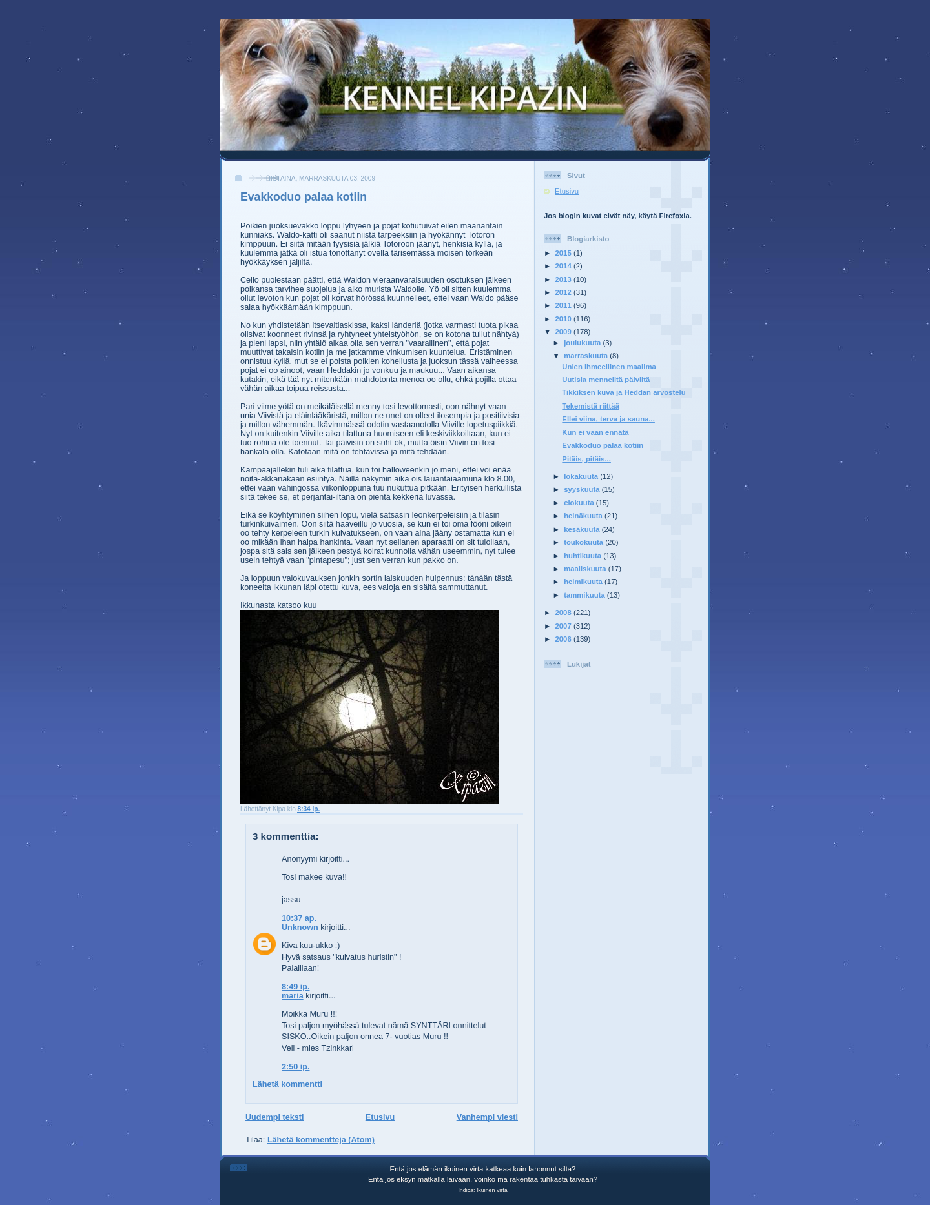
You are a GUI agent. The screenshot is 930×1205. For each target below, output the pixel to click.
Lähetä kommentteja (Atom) (321, 1139)
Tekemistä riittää (590, 406)
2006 (564, 639)
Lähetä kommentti (287, 1084)
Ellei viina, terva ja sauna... (608, 419)
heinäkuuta (584, 516)
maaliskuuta (586, 568)
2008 (564, 612)
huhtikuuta (583, 556)
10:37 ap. (299, 918)
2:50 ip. (295, 1066)
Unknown (300, 927)
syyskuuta (583, 489)
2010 (564, 319)
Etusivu (380, 1117)
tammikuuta (585, 595)
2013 (564, 279)
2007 (564, 626)
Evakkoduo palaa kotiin (303, 196)
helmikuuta (584, 581)
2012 (564, 292)
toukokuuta (584, 542)
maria (293, 995)
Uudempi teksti (274, 1117)
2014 (564, 266)
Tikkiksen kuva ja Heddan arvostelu (623, 392)
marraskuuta (587, 355)
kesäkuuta (583, 529)
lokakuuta (582, 476)
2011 (564, 305)
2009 (564, 332)
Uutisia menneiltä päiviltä (606, 379)
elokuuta (580, 503)
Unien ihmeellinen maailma (609, 366)
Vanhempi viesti (487, 1117)
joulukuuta (583, 343)
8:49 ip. (295, 986)
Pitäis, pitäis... (586, 459)
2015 (564, 253)
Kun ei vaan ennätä (595, 432)
